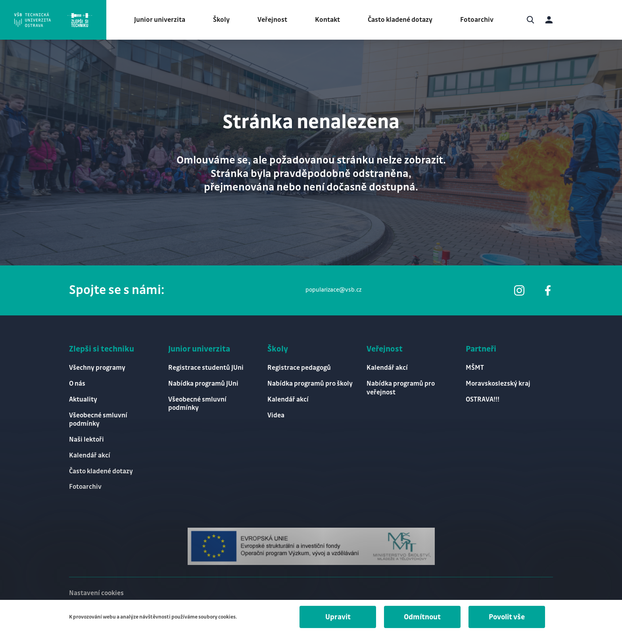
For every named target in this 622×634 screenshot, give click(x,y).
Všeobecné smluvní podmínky (98, 419)
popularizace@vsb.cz (333, 290)
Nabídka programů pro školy (310, 383)
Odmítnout (422, 617)
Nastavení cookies (96, 593)
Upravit (338, 617)
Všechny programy (97, 367)
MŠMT (475, 367)
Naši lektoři (86, 439)
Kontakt (327, 19)
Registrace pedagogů (299, 367)
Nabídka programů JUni (203, 383)
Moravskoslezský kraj (498, 383)
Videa (275, 415)
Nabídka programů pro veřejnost (401, 388)
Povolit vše (507, 617)
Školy (221, 19)
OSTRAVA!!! (482, 399)
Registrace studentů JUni (206, 367)
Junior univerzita (159, 19)
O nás (77, 383)
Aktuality (83, 399)
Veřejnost (272, 19)
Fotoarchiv (476, 19)
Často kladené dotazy (400, 19)
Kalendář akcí (89, 455)
